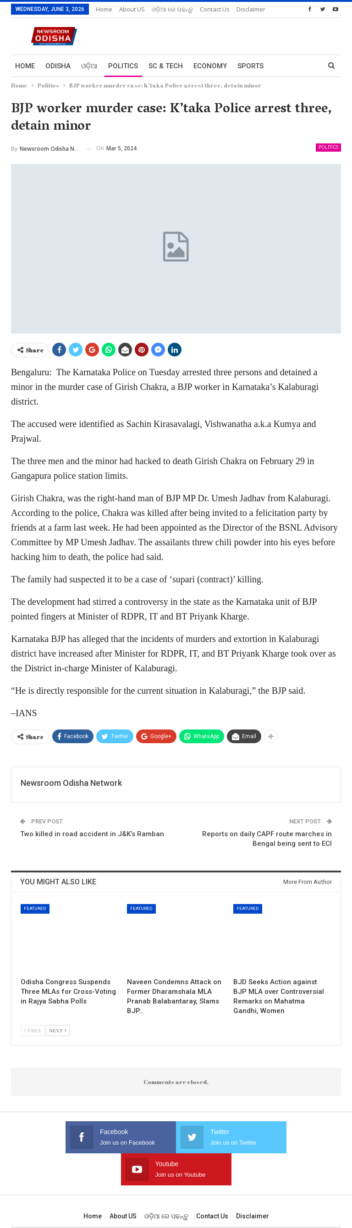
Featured (35, 908)
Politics (123, 66)
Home (104, 9)
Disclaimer (252, 1184)
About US (132, 9)
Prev (33, 1030)
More (210, 9)
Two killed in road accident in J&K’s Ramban (92, 834)
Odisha (58, 66)
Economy (210, 66)
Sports (250, 66)
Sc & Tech (165, 66)
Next (57, 1030)
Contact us (212, 1184)
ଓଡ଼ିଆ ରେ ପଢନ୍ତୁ (172, 9)
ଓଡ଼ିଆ (89, 66)
